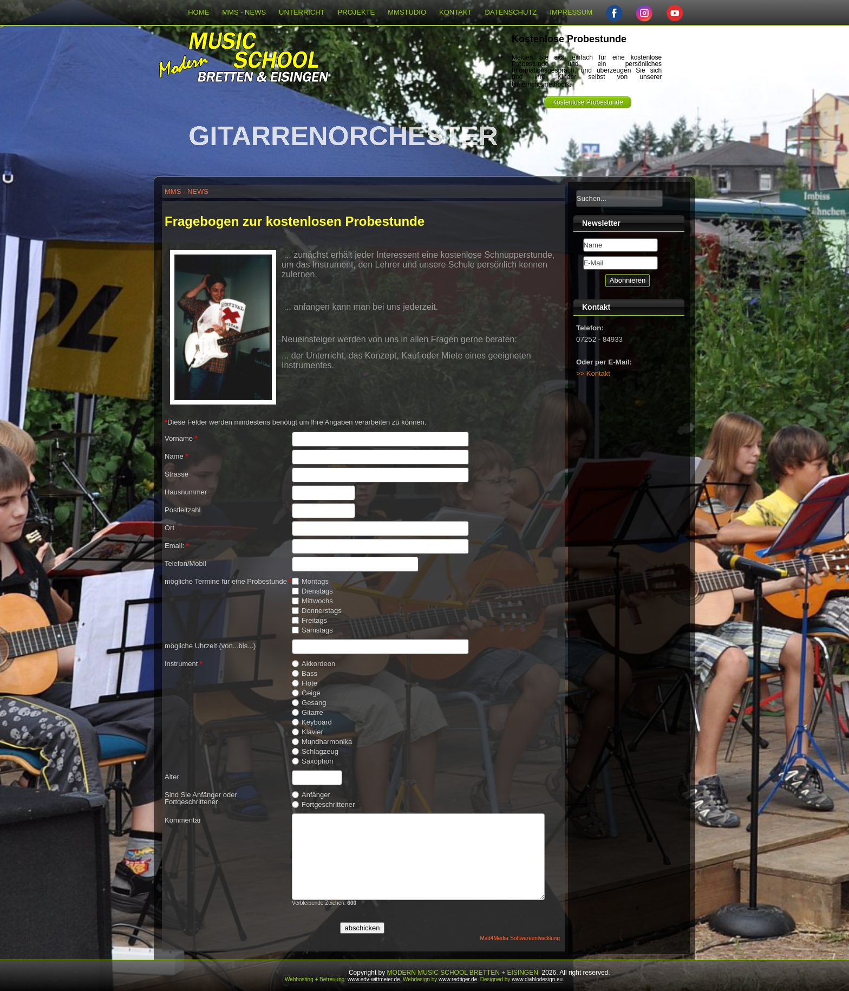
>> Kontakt (593, 373)
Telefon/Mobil (185, 563)
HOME (198, 12)
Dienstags (312, 591)
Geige (306, 693)
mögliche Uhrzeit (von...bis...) (210, 646)
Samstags (312, 630)
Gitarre (307, 712)
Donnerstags (317, 611)
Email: (177, 546)
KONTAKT (455, 12)
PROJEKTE (356, 12)
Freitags (309, 620)
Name (176, 456)
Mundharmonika (322, 742)
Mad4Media (494, 938)
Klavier (307, 732)
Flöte (304, 683)
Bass (304, 673)
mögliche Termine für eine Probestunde (228, 581)
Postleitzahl (182, 510)
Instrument (184, 664)
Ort (169, 528)
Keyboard (312, 722)
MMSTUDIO (407, 12)
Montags (310, 581)
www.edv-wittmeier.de (374, 979)
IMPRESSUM (571, 12)
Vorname (181, 438)
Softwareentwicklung (535, 938)
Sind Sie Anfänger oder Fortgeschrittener (201, 798)
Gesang (309, 703)
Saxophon (313, 761)
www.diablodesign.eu (537, 979)
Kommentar (183, 820)
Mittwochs (312, 601)
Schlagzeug (315, 751)
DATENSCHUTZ (511, 12)
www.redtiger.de (458, 979)
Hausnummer (186, 492)
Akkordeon (313, 664)
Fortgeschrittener (323, 805)
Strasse (176, 474)
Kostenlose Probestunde (587, 102)
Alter (172, 777)
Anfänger (311, 795)
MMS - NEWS (244, 12)
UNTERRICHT (302, 12)
